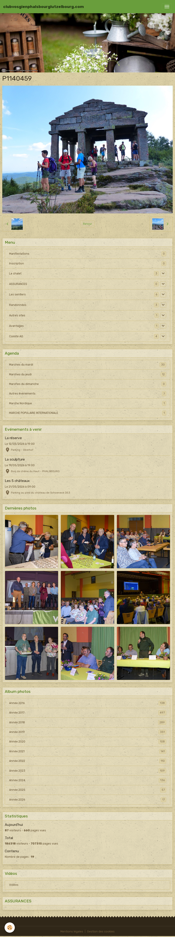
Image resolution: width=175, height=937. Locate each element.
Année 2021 (87, 751)
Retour (87, 223)
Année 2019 (87, 732)
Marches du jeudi (87, 374)
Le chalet (15, 273)
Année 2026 (87, 799)
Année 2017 (87, 712)
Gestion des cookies (101, 931)
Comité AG (16, 336)
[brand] (43, 7)
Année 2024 (87, 780)
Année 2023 (87, 770)
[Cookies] (10, 927)
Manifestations (19, 253)
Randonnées (17, 305)
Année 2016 (87, 703)
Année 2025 (87, 790)
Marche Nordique (87, 403)
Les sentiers (17, 294)
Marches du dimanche (87, 384)
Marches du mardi (87, 364)
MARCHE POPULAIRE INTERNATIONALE (87, 413)
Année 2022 (87, 761)
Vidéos (13, 884)
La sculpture (15, 459)
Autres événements (87, 393)
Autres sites (17, 315)
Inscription (16, 263)
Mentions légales (71, 931)
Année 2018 (87, 722)
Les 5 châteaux (17, 481)
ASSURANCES (18, 284)
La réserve (13, 438)
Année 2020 (87, 741)
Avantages (16, 326)
